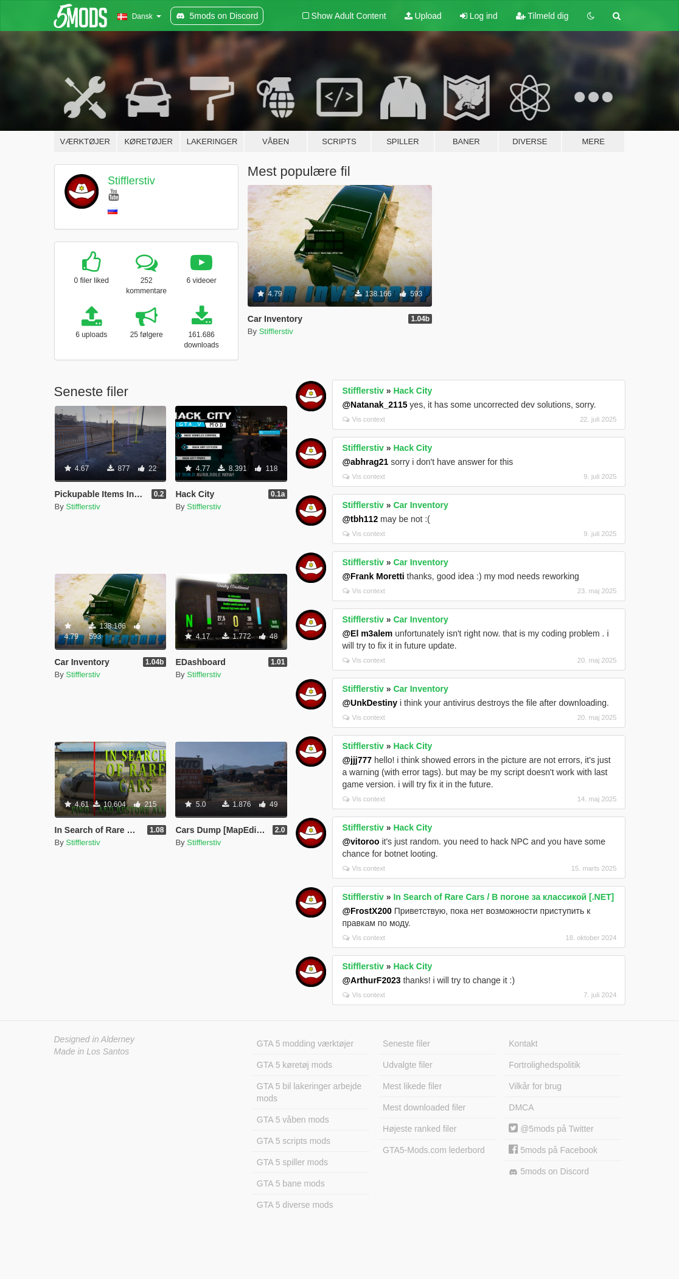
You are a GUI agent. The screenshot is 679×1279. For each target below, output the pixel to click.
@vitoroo (360, 841)
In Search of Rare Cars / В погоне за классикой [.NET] (503, 897)
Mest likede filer (412, 1086)
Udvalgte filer (408, 1065)
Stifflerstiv (131, 181)
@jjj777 (357, 760)
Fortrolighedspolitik (544, 1065)
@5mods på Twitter (551, 1128)
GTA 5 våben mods (293, 1119)
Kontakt (523, 1043)
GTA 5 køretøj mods (294, 1065)
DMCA (521, 1107)
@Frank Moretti (373, 576)
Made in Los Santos (92, 1051)
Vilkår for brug (535, 1086)
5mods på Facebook (553, 1150)
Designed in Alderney (94, 1039)
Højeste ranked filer (419, 1129)
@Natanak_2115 (374, 404)
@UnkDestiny (369, 703)
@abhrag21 (365, 462)
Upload (423, 16)
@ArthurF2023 (371, 980)
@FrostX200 (366, 911)
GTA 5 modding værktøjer (305, 1043)
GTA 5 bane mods (291, 1183)
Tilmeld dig (542, 16)
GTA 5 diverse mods (295, 1205)
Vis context (364, 419)
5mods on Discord (549, 1171)
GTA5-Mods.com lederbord (434, 1150)
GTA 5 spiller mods (292, 1162)
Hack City (412, 391)
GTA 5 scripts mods (293, 1141)
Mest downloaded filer (424, 1107)
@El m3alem (367, 633)
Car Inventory (420, 505)
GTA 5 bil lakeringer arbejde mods (309, 1092)
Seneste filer (406, 1043)
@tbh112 (360, 519)
